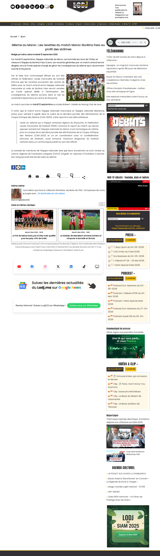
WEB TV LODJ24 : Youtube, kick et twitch (128, 170)
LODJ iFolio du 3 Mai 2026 (125, 247)
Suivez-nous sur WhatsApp (84, 317)
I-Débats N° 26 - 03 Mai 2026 (127, 256)
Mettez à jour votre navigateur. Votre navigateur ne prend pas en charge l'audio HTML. (131, 42)
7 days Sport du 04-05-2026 (127, 243)
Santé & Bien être (20, 255)
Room (91, 255)
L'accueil (16, 24)
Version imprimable (59, 177)
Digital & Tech (96, 252)
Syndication (86, 553)
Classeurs (134, 236)
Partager (74, 186)
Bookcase (96, 258)
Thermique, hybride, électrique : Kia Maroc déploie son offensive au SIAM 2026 (125, 402)
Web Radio (114, 24)
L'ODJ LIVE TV (96, 541)
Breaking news (20, 252)
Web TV (126, 24)
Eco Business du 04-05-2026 (127, 251)
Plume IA (33, 252)
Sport (78, 24)
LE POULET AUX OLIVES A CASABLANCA (124, 454)
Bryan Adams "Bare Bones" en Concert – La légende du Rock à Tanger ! (126, 460)
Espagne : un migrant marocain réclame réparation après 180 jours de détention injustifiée (124, 67)
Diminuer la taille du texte (51, 186)
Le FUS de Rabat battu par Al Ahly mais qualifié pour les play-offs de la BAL (34, 245)
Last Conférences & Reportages (74, 258)
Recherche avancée (116, 100)
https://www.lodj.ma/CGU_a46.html (128, 224)
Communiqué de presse (61, 252)
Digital (41, 24)
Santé (49, 24)
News (25, 24)
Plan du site (73, 553)
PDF (134, 24)
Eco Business (80, 252)
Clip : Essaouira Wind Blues (125, 378)
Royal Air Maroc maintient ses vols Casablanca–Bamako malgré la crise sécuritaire (127, 75)
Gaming (43, 252)
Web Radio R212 (132, 542)
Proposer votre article (62, 541)
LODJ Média (50, 262)
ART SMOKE (113, 470)
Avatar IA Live (65, 262)
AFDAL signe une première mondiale (122, 319)
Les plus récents (116, 236)
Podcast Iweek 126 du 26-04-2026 (129, 307)
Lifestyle (59, 24)
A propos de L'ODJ (28, 541)
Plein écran (143, 181)
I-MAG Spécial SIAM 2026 (125, 260)
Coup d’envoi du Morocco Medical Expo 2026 (135, 434)
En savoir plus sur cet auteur (52, 202)
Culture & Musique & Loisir (53, 255)
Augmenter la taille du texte (89, 177)
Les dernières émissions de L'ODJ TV (38, 258)
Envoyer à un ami (35, 177)
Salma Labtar (27, 54)
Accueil (14, 36)
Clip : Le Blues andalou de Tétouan (129, 389)
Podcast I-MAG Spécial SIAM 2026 (129, 295)
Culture (69, 24)
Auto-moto (89, 24)
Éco (33, 24)
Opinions (102, 24)
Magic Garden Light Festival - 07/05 (124, 466)
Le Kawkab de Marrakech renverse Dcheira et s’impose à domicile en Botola (81, 245)
